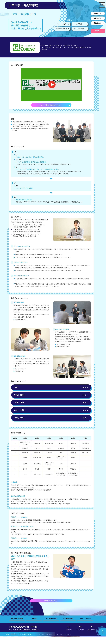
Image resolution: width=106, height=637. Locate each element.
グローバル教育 (61, 24)
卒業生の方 (97, 23)
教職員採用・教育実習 (17, 619)
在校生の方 (97, 13)
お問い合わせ (80, 629)
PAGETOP (102, 631)
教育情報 (13, 634)
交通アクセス (91, 629)
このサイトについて (85, 619)
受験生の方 (97, 18)
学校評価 (34, 619)
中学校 (97, 30)
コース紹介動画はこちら (50, 105)
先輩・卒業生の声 (78, 28)
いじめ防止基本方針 (51, 619)
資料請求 (69, 629)
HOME (7, 634)
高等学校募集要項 (61, 28)
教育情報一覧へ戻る (50, 601)
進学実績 (79, 24)
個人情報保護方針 (68, 619)
